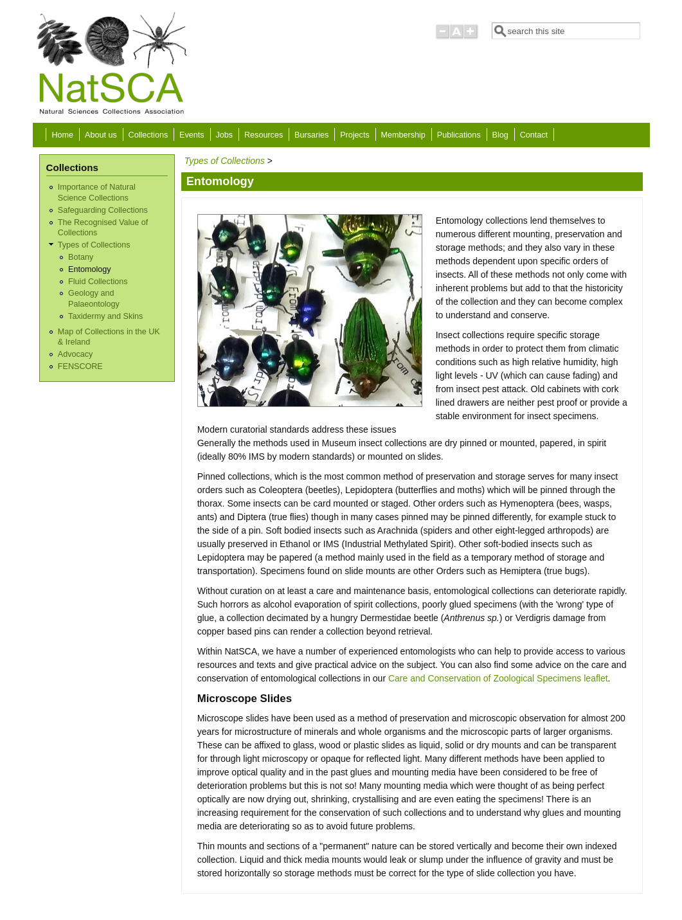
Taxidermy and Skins (105, 316)
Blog (500, 135)
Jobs (224, 135)
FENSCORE (80, 366)
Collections (148, 135)
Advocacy (75, 354)
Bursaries (311, 135)
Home (63, 135)
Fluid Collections (97, 281)
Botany (80, 257)
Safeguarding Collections (103, 210)
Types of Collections (94, 244)
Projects (355, 135)
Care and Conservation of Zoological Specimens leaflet (498, 678)
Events (191, 135)
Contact (534, 135)
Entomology (89, 269)
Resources (263, 135)
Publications (459, 135)
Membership (403, 135)
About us (101, 135)
